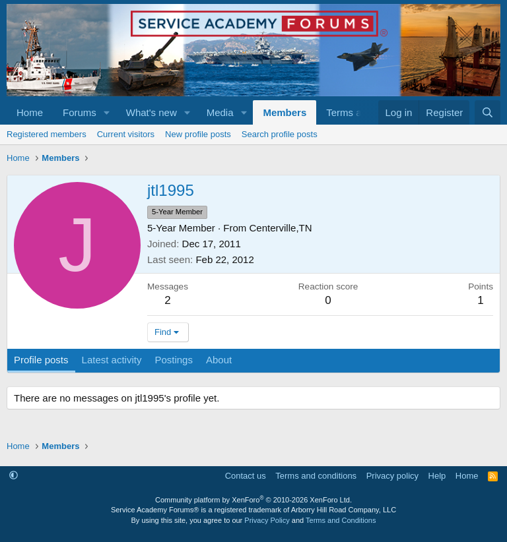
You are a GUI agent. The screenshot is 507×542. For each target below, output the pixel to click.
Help (437, 476)
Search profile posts (280, 134)
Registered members (46, 134)
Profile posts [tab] (41, 359)
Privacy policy (392, 476)
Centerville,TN (281, 227)
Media (220, 112)
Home (30, 112)
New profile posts (198, 134)
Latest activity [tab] (112, 359)
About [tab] (219, 359)
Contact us (245, 476)
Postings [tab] (173, 359)
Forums (79, 112)
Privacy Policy (266, 520)
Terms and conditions (315, 476)
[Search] (487, 112)
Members (284, 112)
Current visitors (125, 134)
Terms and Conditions (341, 520)
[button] (107, 112)
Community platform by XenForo (253, 500)
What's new (151, 112)
